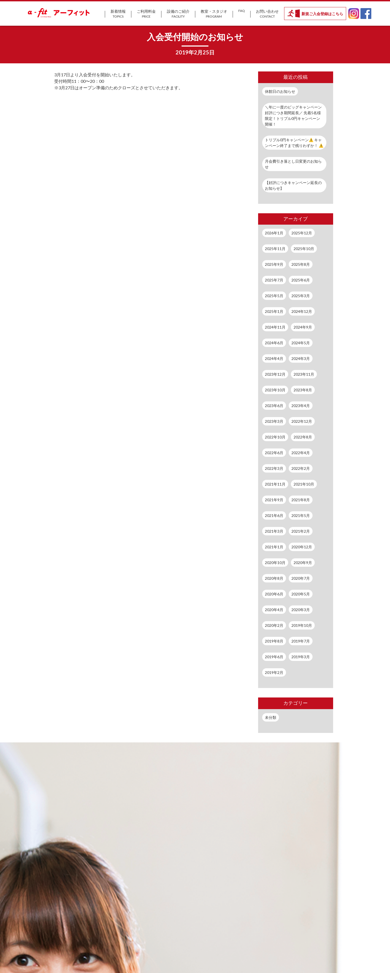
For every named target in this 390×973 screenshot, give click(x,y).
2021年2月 (300, 531)
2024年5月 (300, 342)
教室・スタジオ (214, 14)
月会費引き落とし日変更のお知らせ (293, 164)
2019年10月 (301, 625)
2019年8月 (274, 641)
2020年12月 (301, 547)
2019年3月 (300, 656)
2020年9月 (303, 562)
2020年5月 (300, 594)
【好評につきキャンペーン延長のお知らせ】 (293, 185)
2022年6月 (274, 452)
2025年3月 (300, 295)
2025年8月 (300, 264)
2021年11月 (275, 484)
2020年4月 (274, 609)
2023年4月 (300, 405)
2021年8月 (300, 499)
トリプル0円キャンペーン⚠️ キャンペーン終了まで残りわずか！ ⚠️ (294, 142)
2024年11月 (275, 327)
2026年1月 (274, 233)
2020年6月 (274, 594)
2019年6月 (274, 656)
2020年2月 (274, 625)
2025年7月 (274, 280)
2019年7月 (300, 641)
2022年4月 (300, 452)
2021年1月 (274, 547)
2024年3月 (300, 358)
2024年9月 (303, 327)
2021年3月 (274, 531)
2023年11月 (304, 374)
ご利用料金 (146, 14)
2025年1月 (274, 311)
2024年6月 (274, 342)
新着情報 (118, 14)
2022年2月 (300, 468)
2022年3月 (274, 468)
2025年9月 (274, 264)
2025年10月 (304, 248)
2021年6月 (274, 515)
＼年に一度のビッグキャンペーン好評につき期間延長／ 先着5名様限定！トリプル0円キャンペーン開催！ (293, 115)
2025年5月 (274, 295)
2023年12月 (275, 374)
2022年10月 (275, 437)
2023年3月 (274, 421)
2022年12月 (301, 421)
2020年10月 (275, 562)
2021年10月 (304, 484)
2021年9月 (274, 499)
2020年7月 (300, 578)
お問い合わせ (267, 14)
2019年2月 (274, 672)
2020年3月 (300, 609)
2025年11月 (275, 248)
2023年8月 (303, 390)
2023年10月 (275, 390)
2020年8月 (274, 578)
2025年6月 (300, 280)
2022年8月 (303, 437)
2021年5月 (300, 515)
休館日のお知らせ (280, 91)
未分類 (270, 717)
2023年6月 (274, 405)
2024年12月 (301, 311)
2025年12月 (301, 233)
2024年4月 (274, 358)
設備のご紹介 (178, 14)
